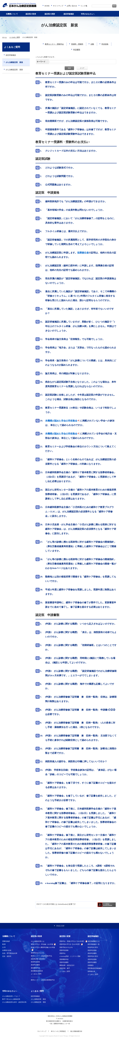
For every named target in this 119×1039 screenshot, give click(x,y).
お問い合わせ (72, 6)
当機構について (12, 14)
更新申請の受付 (93, 956)
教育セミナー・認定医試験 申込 (41, 956)
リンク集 (83, 6)
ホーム (4, 37)
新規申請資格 (35, 962)
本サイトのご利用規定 (58, 1031)
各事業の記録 (6, 950)
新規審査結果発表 (37, 971)
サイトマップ (58, 6)
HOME (47, 6)
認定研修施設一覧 (94, 944)
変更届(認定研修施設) (95, 968)
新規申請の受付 (93, 947)
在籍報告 (91, 965)
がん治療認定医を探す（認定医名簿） (15, 1002)
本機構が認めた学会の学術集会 (61, 420)
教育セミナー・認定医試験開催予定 (43, 980)
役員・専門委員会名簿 (9, 953)
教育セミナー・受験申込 (54, 44)
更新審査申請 (64, 959)
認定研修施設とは (94, 941)
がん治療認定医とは (37, 941)
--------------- (34, 977)
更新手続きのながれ (66, 947)
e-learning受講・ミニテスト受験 (70, 956)
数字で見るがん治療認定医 (11, 999)
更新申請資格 (64, 950)
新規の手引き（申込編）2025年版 (42, 944)
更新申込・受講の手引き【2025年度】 (72, 941)
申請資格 (104, 44)
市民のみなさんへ (88, 14)
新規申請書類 (35, 965)
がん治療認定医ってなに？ (11, 996)
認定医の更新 (50, 14)
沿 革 (4, 947)
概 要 (4, 944)
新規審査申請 (35, 968)
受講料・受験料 (77, 44)
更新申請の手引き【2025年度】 (70, 944)
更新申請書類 (64, 962)
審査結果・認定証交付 (67, 965)
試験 (92, 44)
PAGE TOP (60, 926)
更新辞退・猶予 (65, 968)
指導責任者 (91, 971)
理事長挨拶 (6, 941)
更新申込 (62, 953)
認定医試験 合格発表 (38, 959)
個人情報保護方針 (76, 1031)
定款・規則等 (6, 956)
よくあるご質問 (14, 37)
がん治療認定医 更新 (14, 70)
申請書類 (76, 50)
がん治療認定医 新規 (14, 62)
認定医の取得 (31, 14)
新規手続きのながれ (37, 953)
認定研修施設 (69, 14)
